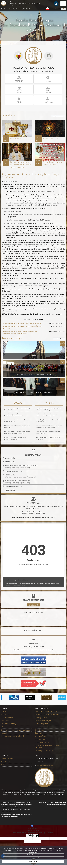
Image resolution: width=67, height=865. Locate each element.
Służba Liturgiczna (41, 724)
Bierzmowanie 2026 (51, 139)
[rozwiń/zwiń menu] (63, 3)
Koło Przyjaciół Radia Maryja (45, 750)
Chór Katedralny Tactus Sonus (46, 711)
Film (2, 727)
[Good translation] (29, 835)
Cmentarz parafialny (8, 724)
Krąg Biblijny (39, 733)
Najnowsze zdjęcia (12, 338)
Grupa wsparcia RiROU (43, 742)
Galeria (3, 765)
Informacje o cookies (33, 858)
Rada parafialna (40, 736)
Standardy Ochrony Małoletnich (12, 736)
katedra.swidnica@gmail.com (11, 9)
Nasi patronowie (7, 717)
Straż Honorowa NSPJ (42, 727)
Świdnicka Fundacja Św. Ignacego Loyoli (15, 730)
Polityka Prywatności (33, 855)
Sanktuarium (6, 714)
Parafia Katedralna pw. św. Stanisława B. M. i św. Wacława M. (32, 3)
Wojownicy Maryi (41, 739)
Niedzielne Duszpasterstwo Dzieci (47, 714)
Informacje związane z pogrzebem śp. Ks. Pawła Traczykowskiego (20, 164)
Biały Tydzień (15, 139)
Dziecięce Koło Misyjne (43, 720)
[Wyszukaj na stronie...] (55, 9)
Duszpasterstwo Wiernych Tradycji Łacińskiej (47, 746)
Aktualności (8, 115)
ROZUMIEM (33, 862)
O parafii (4, 711)
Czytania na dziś (7, 759)
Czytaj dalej (33, 605)
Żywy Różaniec (40, 730)
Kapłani (4, 733)
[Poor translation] (35, 835)
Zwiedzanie (5, 720)
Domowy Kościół (41, 717)
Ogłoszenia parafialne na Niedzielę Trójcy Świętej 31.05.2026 (22, 323)
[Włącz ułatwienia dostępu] (56, 3)
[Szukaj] (63, 9)
